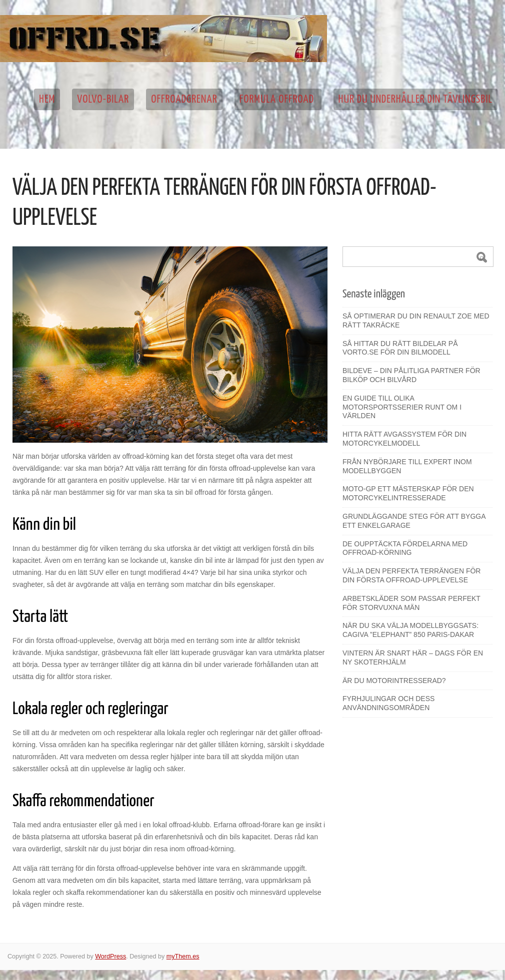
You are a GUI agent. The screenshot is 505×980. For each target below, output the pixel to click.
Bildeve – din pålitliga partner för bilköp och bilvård (411, 375)
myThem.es (183, 956)
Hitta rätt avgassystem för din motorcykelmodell (404, 438)
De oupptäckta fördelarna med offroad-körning (405, 548)
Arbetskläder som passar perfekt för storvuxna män (411, 602)
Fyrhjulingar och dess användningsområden (388, 703)
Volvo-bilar (103, 99)
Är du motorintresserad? (394, 681)
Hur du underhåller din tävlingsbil (415, 99)
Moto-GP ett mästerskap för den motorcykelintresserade (408, 493)
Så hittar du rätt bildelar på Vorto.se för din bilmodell (400, 348)
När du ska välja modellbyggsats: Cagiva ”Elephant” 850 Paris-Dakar (410, 629)
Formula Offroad (278, 99)
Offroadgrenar (184, 99)
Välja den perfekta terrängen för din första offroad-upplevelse (411, 575)
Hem (47, 99)
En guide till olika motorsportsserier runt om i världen (402, 407)
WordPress (110, 956)
